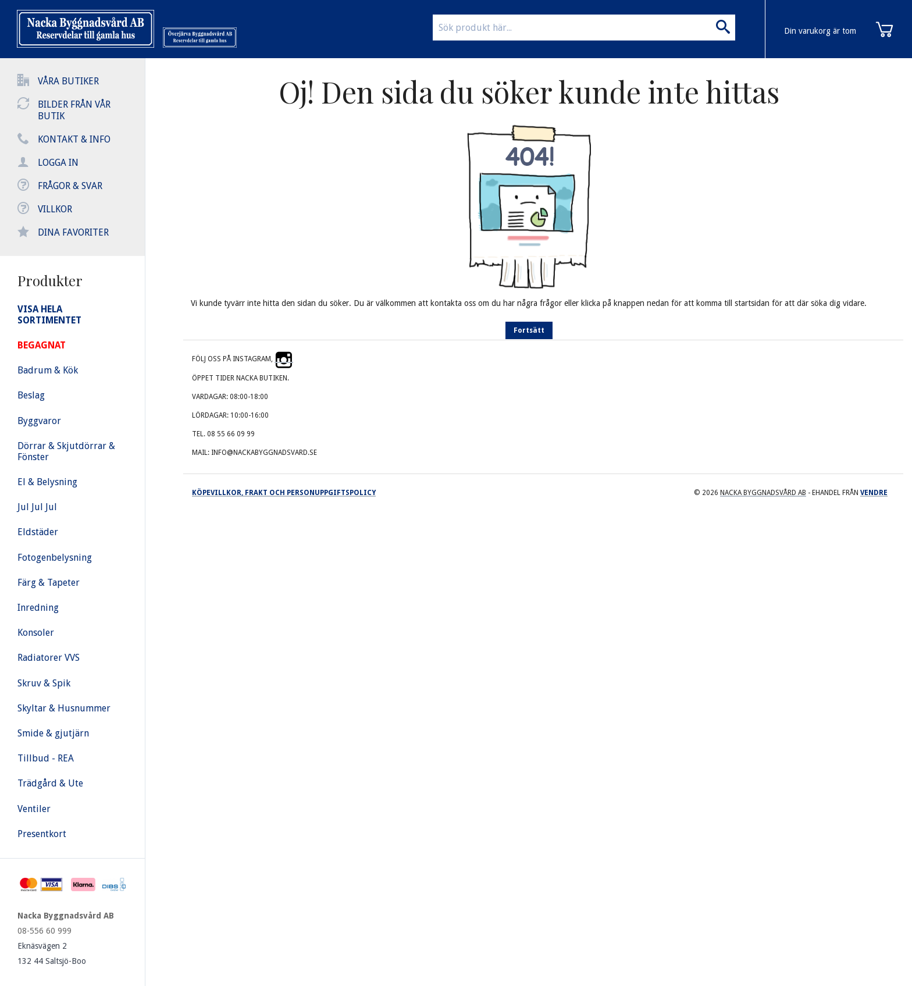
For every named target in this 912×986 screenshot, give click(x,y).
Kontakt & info (74, 139)
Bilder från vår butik (74, 110)
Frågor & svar (70, 185)
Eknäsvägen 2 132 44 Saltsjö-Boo (51, 953)
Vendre (874, 493)
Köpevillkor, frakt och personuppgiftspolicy (284, 493)
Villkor (55, 209)
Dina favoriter (73, 232)
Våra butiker (68, 81)
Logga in (58, 162)
